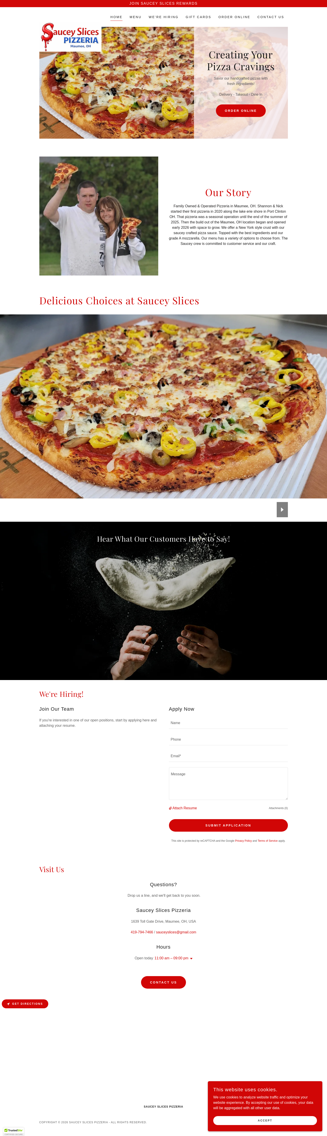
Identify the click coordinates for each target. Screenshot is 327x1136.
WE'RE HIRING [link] (164, 17)
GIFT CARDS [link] (198, 17)
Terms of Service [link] (268, 850)
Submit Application (228, 834)
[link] (70, 16)
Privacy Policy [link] (243, 850)
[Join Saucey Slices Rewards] (163, 3)
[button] (171, 817)
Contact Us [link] (270, 17)
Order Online (241, 110)
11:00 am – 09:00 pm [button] (171, 967)
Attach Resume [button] (185, 817)
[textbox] (228, 732)
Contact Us (163, 991)
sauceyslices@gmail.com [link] (176, 941)
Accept (277, 1119)
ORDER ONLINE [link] (234, 17)
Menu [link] (135, 17)
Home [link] (116, 17)
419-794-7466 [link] (142, 941)
